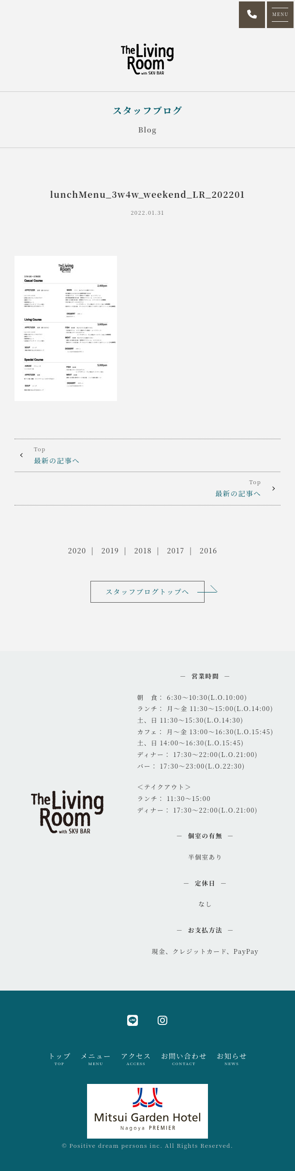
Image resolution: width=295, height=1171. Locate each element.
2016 (209, 550)
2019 (110, 550)
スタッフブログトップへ (147, 591)
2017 (175, 550)
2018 (143, 550)
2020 (77, 550)
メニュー (95, 1059)
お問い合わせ (184, 1059)
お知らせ (232, 1059)
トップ (59, 1059)
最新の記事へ (147, 454)
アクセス (136, 1059)
